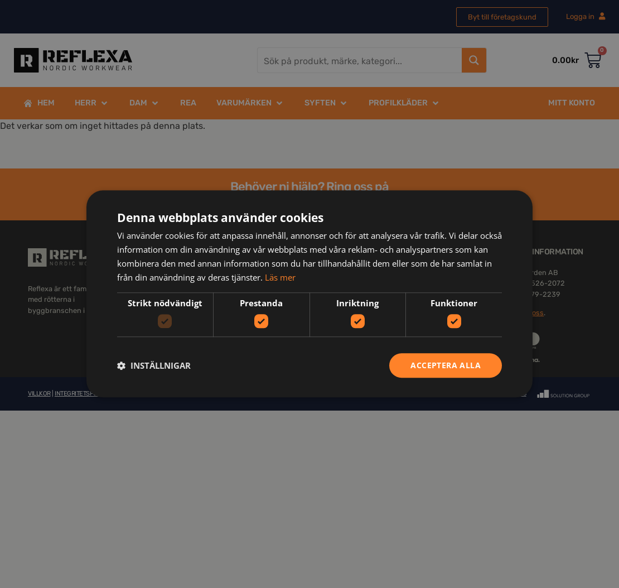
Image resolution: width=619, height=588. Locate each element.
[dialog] (309, 294)
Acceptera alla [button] (445, 365)
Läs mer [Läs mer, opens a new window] (280, 277)
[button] (154, 365)
